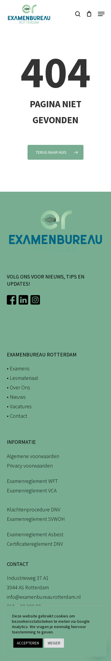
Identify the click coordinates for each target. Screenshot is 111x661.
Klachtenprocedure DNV (33, 509)
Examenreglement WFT (32, 481)
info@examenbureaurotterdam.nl (44, 596)
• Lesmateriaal (22, 377)
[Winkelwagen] (89, 14)
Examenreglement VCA (32, 490)
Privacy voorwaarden (30, 465)
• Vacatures (19, 406)
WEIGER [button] (54, 643)
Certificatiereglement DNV (35, 543)
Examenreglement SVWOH (36, 519)
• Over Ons (18, 387)
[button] (101, 14)
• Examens (18, 368)
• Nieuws (16, 396)
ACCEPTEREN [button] (28, 643)
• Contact (17, 415)
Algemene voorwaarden (33, 456)
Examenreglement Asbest (35, 534)
